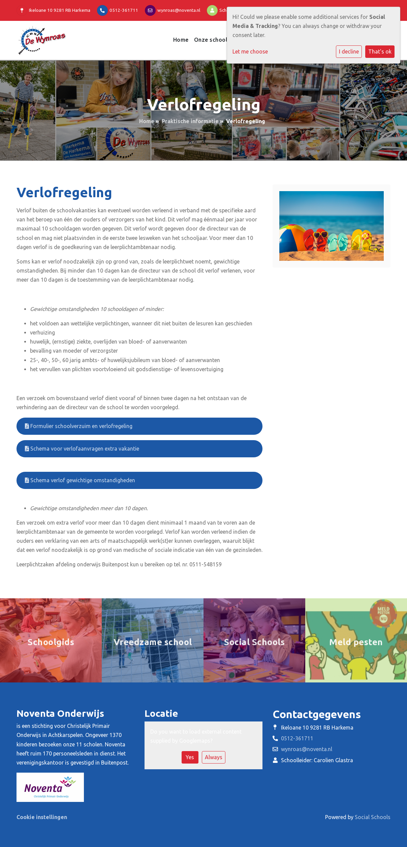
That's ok (380, 51)
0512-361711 (123, 10)
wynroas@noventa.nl (178, 10)
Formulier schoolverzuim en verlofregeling (78, 426)
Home (181, 40)
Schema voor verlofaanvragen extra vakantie (82, 449)
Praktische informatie (190, 121)
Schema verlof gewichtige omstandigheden (80, 480)
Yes (190, 757)
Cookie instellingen (42, 817)
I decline (349, 51)
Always (213, 757)
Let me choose (250, 51)
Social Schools (372, 817)
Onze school (211, 40)
